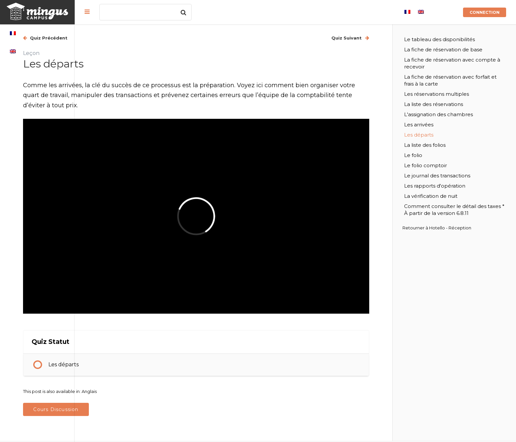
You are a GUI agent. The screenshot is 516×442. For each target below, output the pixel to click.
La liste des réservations (451, 104)
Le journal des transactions (455, 175)
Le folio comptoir (443, 165)
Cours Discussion (130, 377)
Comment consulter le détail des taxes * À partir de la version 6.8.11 (463, 213)
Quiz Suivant (365, 37)
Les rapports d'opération (452, 186)
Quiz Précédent (122, 37)
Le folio (431, 155)
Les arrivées (436, 124)
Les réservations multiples (454, 94)
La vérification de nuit (448, 196)
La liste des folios (442, 145)
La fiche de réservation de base (461, 49)
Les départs (138, 332)
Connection (485, 12)
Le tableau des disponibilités (457, 39)
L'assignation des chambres (456, 114)
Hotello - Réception (468, 234)
